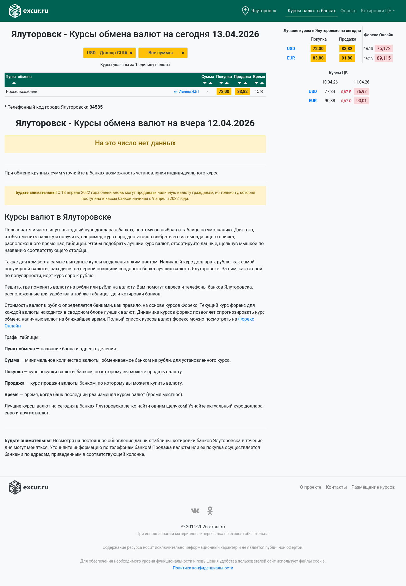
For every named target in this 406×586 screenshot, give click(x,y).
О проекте (310, 490)
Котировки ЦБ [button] (376, 10)
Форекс (348, 10)
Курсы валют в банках (312, 10)
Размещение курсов (373, 490)
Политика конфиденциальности (203, 571)
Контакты (336, 490)
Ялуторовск (263, 10)
